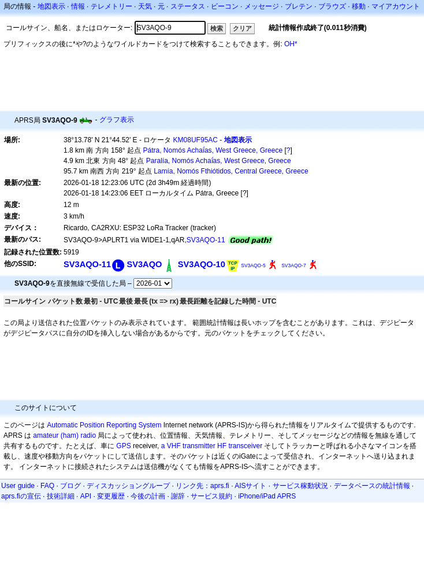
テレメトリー (111, 6)
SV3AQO (144, 264)
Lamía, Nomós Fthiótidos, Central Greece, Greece (231, 171)
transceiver (245, 446)
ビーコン (225, 6)
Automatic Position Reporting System (104, 425)
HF (221, 446)
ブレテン (299, 6)
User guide (18, 486)
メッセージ (261, 6)
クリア (242, 28)
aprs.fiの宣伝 (21, 496)
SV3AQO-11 (206, 240)
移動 (359, 6)
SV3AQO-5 (253, 265)
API (85, 496)
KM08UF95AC (195, 140)
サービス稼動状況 (300, 486)
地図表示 (51, 6)
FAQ (47, 486)
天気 (145, 6)
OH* (290, 44)
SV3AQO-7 (293, 265)
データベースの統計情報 (372, 486)
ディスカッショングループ (128, 486)
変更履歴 (111, 496)
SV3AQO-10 (201, 264)
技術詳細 (61, 496)
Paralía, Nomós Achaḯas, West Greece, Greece (218, 161)
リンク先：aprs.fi (202, 486)
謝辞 (178, 496)
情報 (78, 6)
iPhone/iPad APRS (267, 496)
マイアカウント (395, 6)
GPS (123, 446)
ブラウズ (332, 6)
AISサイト (250, 486)
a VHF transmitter (188, 446)
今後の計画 (148, 496)
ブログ (70, 486)
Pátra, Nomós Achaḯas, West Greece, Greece (213, 150)
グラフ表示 (116, 120)
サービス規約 (211, 496)
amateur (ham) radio (64, 435)
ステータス (187, 6)
